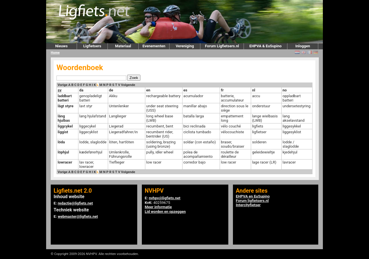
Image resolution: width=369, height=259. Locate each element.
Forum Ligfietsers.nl (222, 46)
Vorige (62, 85)
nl (253, 90)
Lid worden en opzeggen (165, 211)
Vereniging (185, 46)
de (111, 90)
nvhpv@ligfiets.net (164, 198)
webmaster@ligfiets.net (78, 216)
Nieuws (61, 46)
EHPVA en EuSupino (253, 196)
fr (222, 90)
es (185, 90)
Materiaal (123, 46)
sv (59, 90)
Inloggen (302, 46)
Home (55, 52)
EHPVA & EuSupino (265, 46)
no (285, 90)
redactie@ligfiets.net (75, 203)
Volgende (128, 85)
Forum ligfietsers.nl (252, 200)
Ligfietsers (92, 46)
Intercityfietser (248, 205)
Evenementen (153, 46)
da (81, 90)
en (148, 90)
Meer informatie (158, 207)
